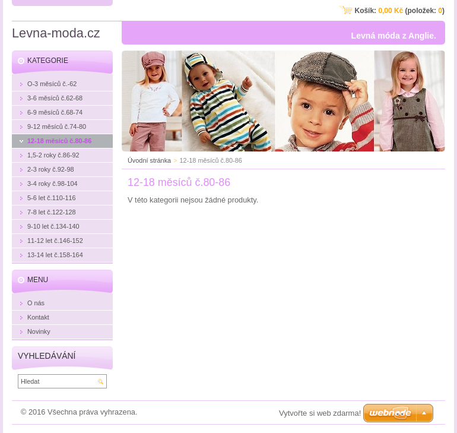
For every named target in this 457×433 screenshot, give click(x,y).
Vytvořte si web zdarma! (320, 413)
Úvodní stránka (149, 160)
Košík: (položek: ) (400, 11)
